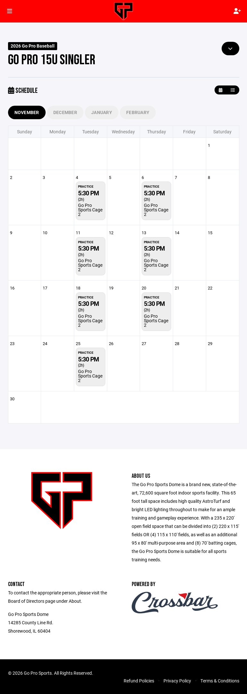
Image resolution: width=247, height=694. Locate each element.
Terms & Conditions (219, 681)
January (101, 112)
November (26, 112)
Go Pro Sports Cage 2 (90, 209)
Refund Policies (139, 681)
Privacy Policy (177, 681)
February (137, 112)
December (65, 112)
